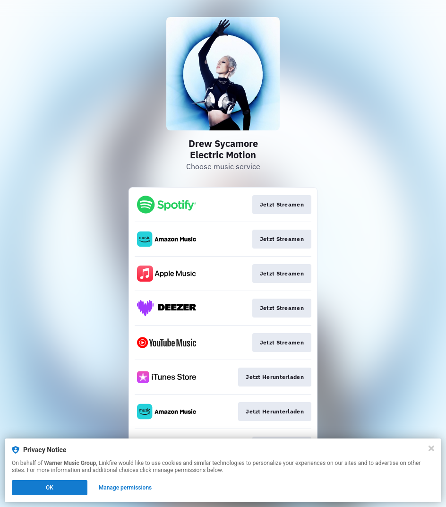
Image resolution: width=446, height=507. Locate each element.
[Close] (431, 448)
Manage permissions (125, 487)
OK (49, 487)
